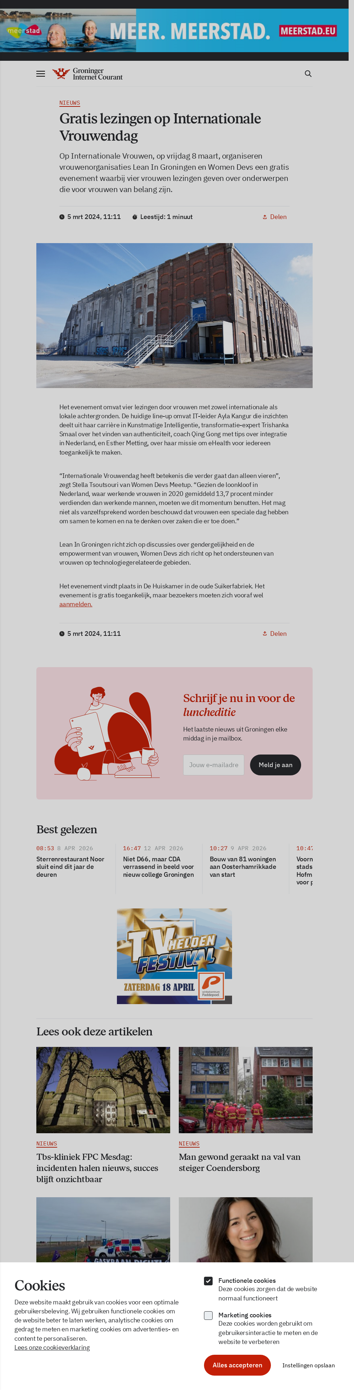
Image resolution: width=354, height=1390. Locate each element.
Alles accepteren (237, 1365)
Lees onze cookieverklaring (52, 1347)
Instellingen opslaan (308, 1365)
